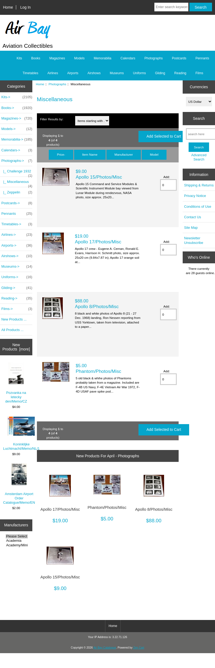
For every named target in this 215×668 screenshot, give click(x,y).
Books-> (16, 108)
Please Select (17, 536)
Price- (61, 154)
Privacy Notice (195, 196)
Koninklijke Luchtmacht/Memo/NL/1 (21, 434)
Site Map (190, 228)
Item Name (90, 154)
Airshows (94, 73)
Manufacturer (124, 154)
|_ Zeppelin (16, 192)
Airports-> (16, 245)
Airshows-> (16, 256)
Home (8, 7)
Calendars (127, 58)
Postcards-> (16, 203)
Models (79, 58)
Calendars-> (16, 150)
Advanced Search (199, 157)
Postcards (179, 58)
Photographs (57, 84)
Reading (180, 73)
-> (16, 161)
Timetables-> (16, 224)
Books (35, 58)
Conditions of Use (197, 207)
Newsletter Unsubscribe (193, 240)
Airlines (52, 73)
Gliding (160, 73)
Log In (25, 7)
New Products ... (14, 319)
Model (154, 154)
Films (199, 73)
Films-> (16, 309)
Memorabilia (102, 58)
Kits (19, 58)
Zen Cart (138, 647)
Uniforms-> (16, 277)
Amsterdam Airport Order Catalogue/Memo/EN (19, 484)
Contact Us (192, 217)
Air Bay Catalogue (104, 647)
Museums (117, 73)
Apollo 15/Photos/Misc (99, 177)
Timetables (30, 73)
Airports (72, 73)
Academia (17, 541)
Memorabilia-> (16, 139)
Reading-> (16, 298)
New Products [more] (16, 347)
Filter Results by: (51, 119)
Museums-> (16, 266)
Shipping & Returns (199, 185)
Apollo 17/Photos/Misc (98, 241)
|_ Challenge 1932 (16, 172)
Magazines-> (16, 118)
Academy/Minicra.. (17, 545)
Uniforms (139, 73)
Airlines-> (16, 235)
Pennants (202, 58)
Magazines (57, 58)
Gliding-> (16, 288)
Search (199, 118)
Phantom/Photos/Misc (98, 371)
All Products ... (12, 330)
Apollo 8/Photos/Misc (97, 306)
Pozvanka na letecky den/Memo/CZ (16, 383)
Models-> (16, 129)
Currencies (199, 87)
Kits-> (16, 97)
